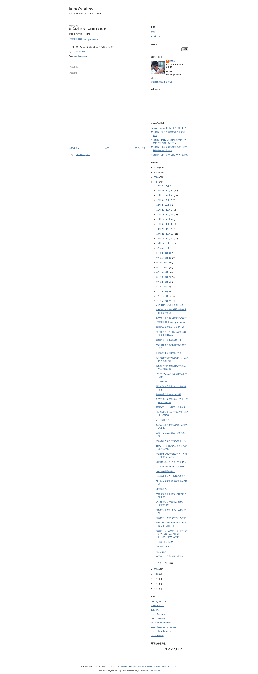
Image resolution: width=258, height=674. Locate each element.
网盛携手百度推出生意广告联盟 (171, 518)
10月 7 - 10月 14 (164, 243)
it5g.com (155, 610)
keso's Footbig (157, 635)
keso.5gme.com (158, 601)
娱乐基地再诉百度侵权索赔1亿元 (171, 441)
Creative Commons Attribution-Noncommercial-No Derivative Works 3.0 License (145, 666)
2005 (156, 574)
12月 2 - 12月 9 (164, 205)
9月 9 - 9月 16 (163, 262)
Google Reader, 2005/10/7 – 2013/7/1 (168, 128)
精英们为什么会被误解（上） (170, 340)
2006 (156, 569)
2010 (156, 167)
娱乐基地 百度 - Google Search (88, 28)
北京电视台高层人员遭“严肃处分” (171, 317)
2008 (156, 177)
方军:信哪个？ (162, 420)
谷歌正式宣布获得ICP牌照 (168, 394)
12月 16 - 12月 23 (165, 195)
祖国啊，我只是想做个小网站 (170, 556)
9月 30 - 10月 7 (164, 248)
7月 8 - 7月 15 (163, 563)
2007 (156, 182)
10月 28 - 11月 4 (164, 229)
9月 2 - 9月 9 (162, 267)
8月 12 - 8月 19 (164, 282)
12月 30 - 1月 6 (164, 185)
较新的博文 (74, 148)
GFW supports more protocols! (170, 466)
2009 (156, 172)
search (86, 56)
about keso (156, 36)
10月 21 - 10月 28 (165, 234)
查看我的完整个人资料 (161, 82)
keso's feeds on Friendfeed (163, 627)
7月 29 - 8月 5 (163, 291)
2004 (156, 579)
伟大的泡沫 (161, 551)
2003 (156, 583)
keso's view (81, 8)
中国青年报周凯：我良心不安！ (171, 476)
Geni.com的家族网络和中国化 (170, 305)
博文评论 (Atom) (83, 154)
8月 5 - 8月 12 (163, 286)
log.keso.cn (155, 671)
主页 (107, 148)
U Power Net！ (163, 381)
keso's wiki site (158, 618)
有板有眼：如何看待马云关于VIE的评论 (169, 155)
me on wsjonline (163, 546)
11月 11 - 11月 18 (165, 219)
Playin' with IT (157, 605)
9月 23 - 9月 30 (164, 253)
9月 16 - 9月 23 (164, 258)
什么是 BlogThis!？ (165, 542)
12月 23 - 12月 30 (165, 190)
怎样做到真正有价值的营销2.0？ (171, 462)
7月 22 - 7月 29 (164, 296)
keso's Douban (158, 614)
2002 (156, 588)
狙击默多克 (161, 489)
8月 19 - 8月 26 (164, 277)
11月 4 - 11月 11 (164, 224)
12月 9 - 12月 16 (164, 200)
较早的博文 (140, 148)
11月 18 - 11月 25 (165, 214)
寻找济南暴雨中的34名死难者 (170, 327)
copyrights (78, 56)
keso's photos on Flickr (161, 622)
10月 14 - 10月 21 (165, 238)
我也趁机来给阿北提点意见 (168, 353)
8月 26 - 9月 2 (163, 272)
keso (172, 61)
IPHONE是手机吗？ (165, 471)
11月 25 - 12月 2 (164, 210)
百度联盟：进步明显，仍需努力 (171, 407)
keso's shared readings (161, 631)
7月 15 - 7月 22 (164, 301)
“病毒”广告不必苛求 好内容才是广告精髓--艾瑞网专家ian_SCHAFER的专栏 (171, 534)
